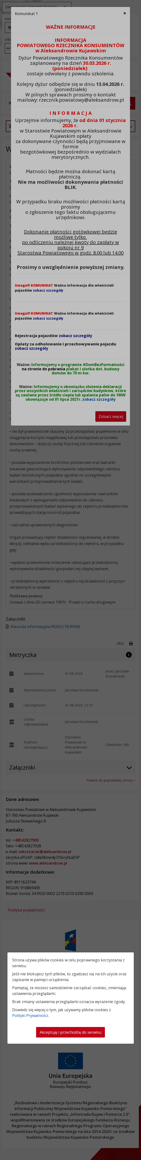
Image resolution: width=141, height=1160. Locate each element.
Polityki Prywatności (30, 1015)
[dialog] (70, 580)
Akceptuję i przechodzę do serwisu (70, 1032)
